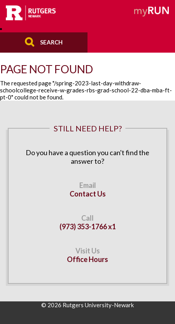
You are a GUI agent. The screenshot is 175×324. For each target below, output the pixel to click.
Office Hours (87, 259)
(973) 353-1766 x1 (88, 226)
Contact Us (88, 193)
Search (51, 41)
